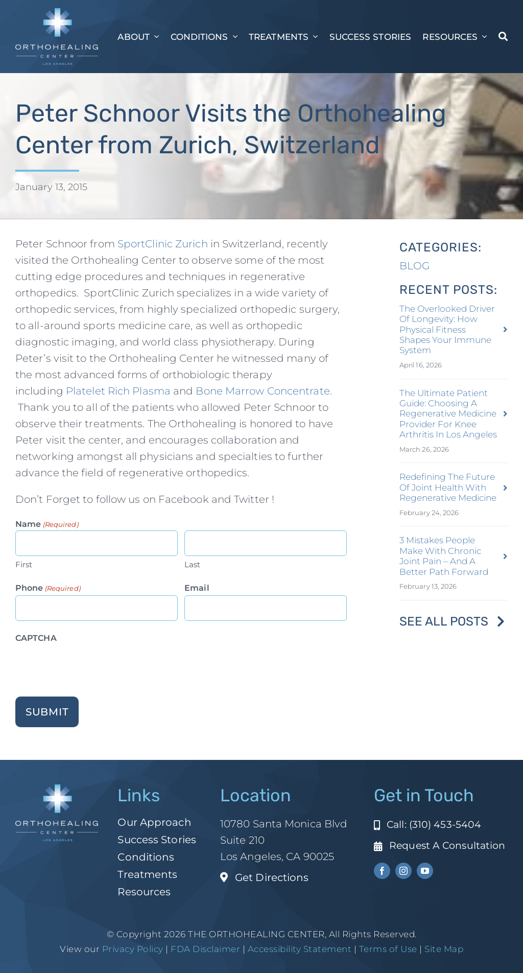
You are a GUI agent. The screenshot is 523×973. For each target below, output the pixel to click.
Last (192, 564)
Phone (48, 588)
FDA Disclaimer (205, 949)
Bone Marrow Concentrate (262, 391)
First (24, 564)
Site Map (443, 949)
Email (196, 588)
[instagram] (403, 871)
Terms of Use (388, 949)
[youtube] (425, 871)
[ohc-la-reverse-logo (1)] (56, 13)
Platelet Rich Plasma (118, 391)
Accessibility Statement (300, 949)
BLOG (414, 266)
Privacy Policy (132, 949)
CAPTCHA (36, 638)
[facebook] (382, 871)
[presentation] (93, 665)
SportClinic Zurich (162, 244)
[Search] (503, 36)
